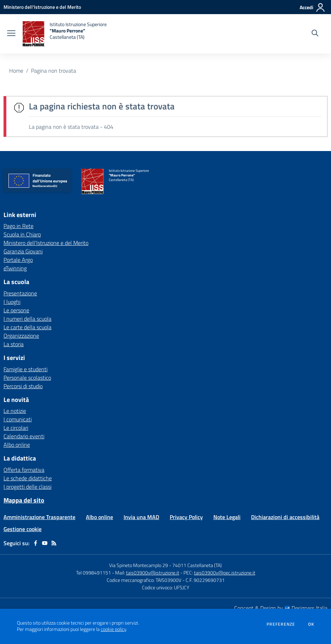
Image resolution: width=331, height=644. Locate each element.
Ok (311, 624)
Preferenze (281, 624)
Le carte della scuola (27, 327)
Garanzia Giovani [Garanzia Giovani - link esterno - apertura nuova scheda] (23, 251)
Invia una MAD (141, 517)
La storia (14, 344)
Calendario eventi (24, 436)
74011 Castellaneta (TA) (197, 565)
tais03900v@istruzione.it (152, 572)
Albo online (17, 444)
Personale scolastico (27, 377)
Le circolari (16, 427)
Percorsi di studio (23, 386)
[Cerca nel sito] (315, 33)
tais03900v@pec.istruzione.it (224, 572)
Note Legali (227, 517)
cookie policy (113, 629)
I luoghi (12, 301)
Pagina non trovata (53, 70)
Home (16, 70)
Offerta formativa (24, 469)
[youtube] (45, 543)
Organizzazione (21, 335)
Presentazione (20, 293)
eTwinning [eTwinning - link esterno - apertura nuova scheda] (15, 268)
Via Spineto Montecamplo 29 (138, 565)
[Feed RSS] (54, 543)
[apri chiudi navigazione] (11, 34)
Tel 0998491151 (94, 572)
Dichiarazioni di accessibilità (285, 517)
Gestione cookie (23, 529)
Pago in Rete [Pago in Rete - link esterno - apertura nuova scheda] (18, 226)
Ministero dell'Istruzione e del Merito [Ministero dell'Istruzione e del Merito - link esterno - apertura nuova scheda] (46, 243)
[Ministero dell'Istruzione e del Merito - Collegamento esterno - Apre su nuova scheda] (42, 7)
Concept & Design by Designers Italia (280, 608)
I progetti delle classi (27, 486)
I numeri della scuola (27, 318)
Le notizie (15, 411)
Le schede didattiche (28, 478)
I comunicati (18, 419)
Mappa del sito (24, 500)
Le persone (16, 310)
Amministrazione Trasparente (39, 517)
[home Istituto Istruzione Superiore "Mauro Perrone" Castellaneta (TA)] (65, 34)
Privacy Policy (186, 517)
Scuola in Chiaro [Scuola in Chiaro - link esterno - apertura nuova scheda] (22, 234)
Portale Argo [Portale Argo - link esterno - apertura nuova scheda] (18, 259)
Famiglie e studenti (26, 369)
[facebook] (35, 543)
